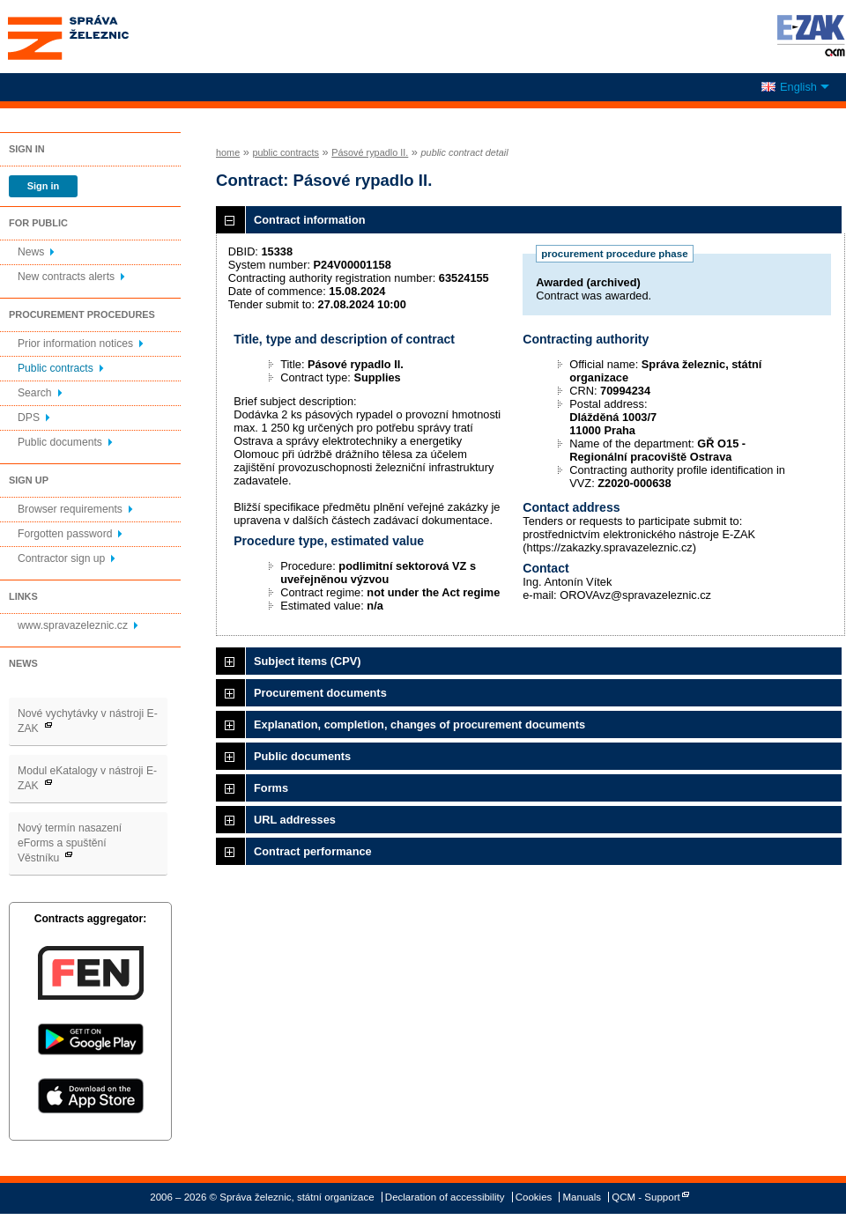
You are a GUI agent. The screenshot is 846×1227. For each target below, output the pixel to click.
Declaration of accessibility (445, 1197)
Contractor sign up (61, 558)
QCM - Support (645, 1197)
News (31, 252)
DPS (29, 417)
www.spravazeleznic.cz (73, 625)
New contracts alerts (66, 276)
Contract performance (313, 851)
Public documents (60, 442)
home (228, 152)
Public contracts (55, 368)
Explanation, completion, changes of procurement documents (419, 724)
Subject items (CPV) (307, 661)
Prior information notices (75, 343)
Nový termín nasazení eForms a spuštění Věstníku (70, 843)
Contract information (310, 219)
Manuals (582, 1197)
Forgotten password (65, 534)
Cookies (534, 1197)
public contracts (285, 152)
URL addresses (295, 819)
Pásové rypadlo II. (369, 152)
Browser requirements (70, 509)
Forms (271, 788)
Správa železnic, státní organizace (100, 36)
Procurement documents (320, 692)
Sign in (43, 186)
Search (35, 393)
